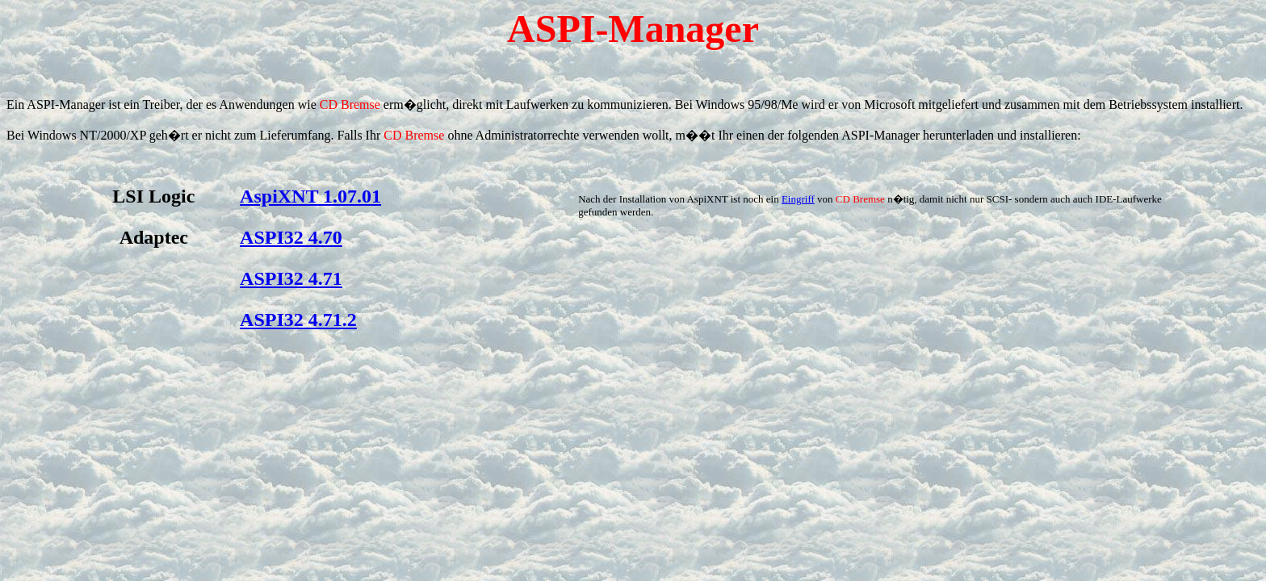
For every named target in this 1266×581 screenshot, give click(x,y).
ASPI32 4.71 (291, 278)
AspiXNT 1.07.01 (310, 196)
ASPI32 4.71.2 (298, 319)
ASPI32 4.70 (291, 237)
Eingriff (798, 199)
